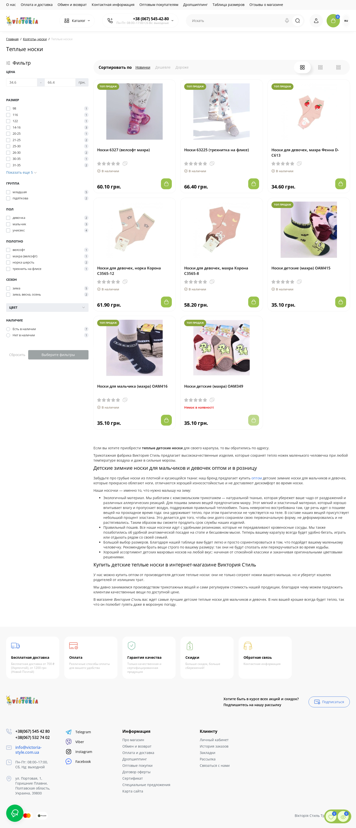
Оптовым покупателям (158, 4)
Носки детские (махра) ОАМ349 (213, 386)
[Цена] (21, 82)
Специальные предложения (146, 784)
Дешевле (163, 67)
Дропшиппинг (195, 4)
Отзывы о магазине (266, 4)
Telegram (78, 732)
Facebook (78, 761)
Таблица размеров (229, 4)
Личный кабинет (214, 739)
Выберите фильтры (58, 354)
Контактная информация (113, 4)
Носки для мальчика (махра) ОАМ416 (132, 386)
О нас (11, 4)
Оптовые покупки (137, 765)
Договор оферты (136, 772)
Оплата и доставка (37, 4)
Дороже (182, 67)
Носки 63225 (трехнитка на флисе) (216, 149)
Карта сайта (132, 791)
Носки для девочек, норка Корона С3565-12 (129, 270)
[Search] (287, 20)
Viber (75, 742)
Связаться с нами (215, 765)
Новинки (142, 67)
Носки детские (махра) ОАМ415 (301, 267)
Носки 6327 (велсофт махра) (123, 149)
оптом (256, 478)
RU (346, 20)
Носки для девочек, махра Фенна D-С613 (305, 152)
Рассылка (208, 759)
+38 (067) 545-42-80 (151, 18)
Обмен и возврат (72, 4)
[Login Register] (316, 20)
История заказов (214, 746)
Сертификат (132, 778)
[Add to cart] (166, 183)
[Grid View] (302, 67)
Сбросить (17, 354)
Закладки (207, 752)
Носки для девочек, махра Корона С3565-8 (216, 270)
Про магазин (133, 739)
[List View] (320, 67)
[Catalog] (77, 20)
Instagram (79, 752)
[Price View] (338, 67)
